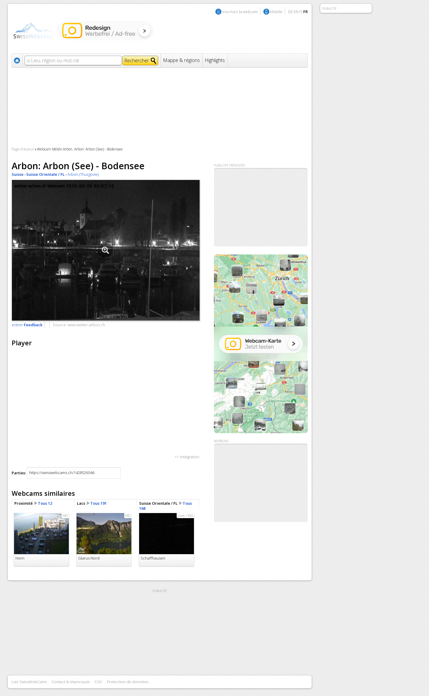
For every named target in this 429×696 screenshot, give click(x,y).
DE (290, 11)
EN (296, 11)
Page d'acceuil (23, 149)
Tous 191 (98, 503)
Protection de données (127, 681)
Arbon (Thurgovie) (83, 174)
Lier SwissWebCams (29, 681)
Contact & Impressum (71, 681)
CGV (98, 681)
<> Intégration (187, 456)
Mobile (276, 11)
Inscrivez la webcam (240, 11)
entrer (27, 324)
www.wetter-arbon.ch (86, 324)
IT (300, 11)
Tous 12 (45, 503)
